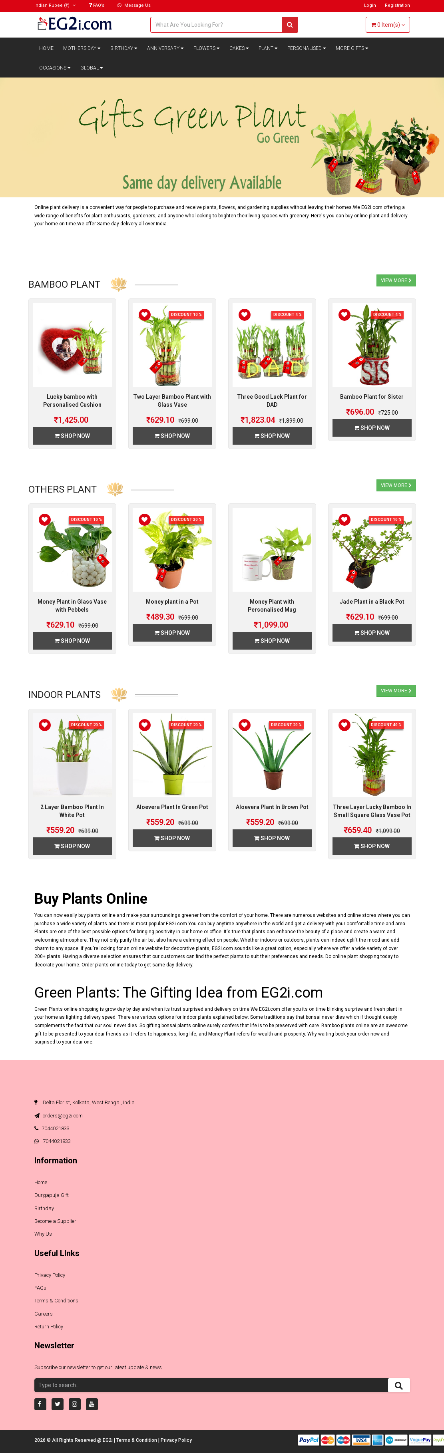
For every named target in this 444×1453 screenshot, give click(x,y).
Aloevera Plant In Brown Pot (272, 807)
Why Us (43, 1234)
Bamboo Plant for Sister (372, 397)
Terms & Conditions (56, 1301)
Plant (268, 48)
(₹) (55, 5)
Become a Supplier (55, 1221)
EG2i (108, 1440)
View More (396, 280)
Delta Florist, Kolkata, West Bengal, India (84, 1102)
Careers (43, 1313)
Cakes (239, 48)
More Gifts (352, 48)
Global (91, 68)
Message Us (134, 5)
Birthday (123, 48)
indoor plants (197, 1017)
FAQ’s (96, 5)
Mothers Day (82, 48)
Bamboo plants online (345, 1025)
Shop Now (72, 436)
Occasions (55, 68)
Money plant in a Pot (172, 601)
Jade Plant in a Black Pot (372, 601)
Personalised (306, 48)
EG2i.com (176, 923)
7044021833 (52, 1128)
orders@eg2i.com (58, 1115)
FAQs (40, 1288)
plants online (109, 965)
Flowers (206, 48)
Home (46, 48)
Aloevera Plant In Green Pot (172, 807)
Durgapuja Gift (51, 1195)
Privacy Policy (49, 1275)
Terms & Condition (137, 1440)
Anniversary (165, 48)
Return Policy (48, 1327)
